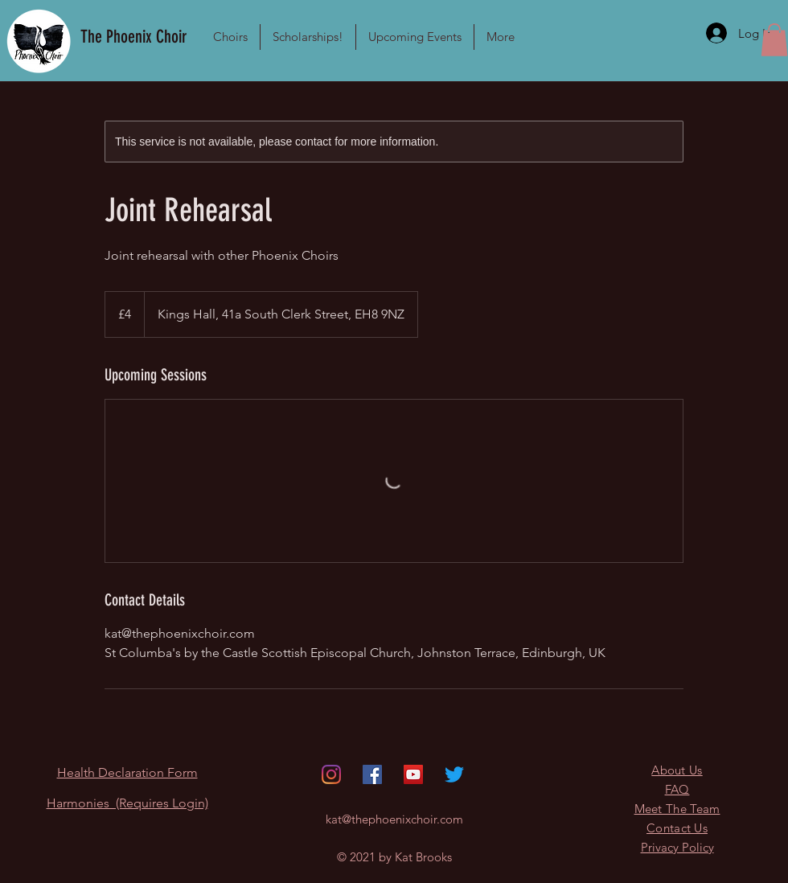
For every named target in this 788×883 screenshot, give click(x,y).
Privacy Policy (677, 847)
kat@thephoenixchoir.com (394, 819)
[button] (230, 37)
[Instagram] (331, 774)
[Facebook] (372, 774)
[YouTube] (413, 774)
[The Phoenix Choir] (135, 37)
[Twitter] (454, 774)
